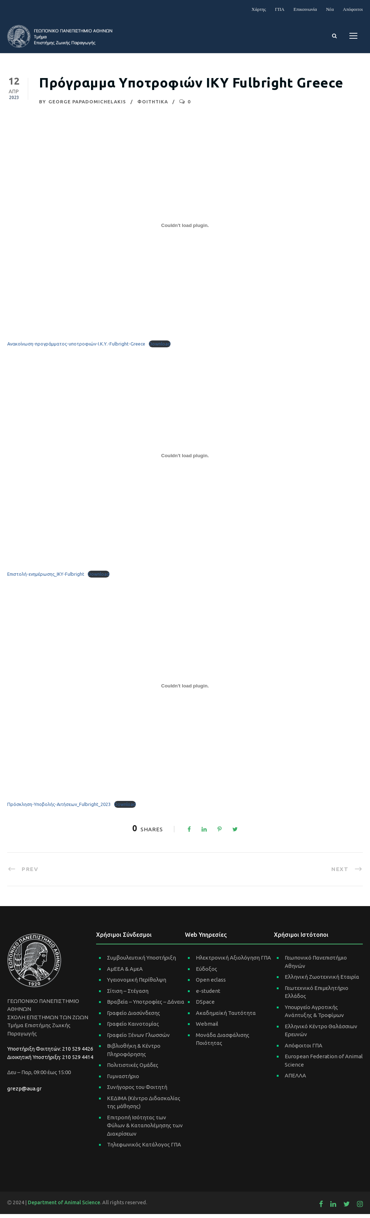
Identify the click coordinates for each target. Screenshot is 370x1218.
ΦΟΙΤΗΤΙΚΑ (152, 105)
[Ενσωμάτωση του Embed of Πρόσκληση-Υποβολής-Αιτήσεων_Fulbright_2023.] (185, 690)
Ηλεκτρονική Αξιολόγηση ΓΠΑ (233, 961)
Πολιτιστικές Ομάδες (132, 1069)
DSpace (205, 1006)
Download (160, 347)
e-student (208, 994)
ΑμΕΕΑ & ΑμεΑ (125, 972)
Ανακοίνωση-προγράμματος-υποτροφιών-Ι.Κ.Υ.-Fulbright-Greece (76, 347)
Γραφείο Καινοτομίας (133, 1028)
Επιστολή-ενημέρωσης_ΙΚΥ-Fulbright (45, 577)
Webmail (207, 1028)
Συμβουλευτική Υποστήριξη (141, 961)
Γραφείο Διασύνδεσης (133, 1016)
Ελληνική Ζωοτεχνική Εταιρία (322, 981)
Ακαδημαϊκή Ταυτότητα (226, 1016)
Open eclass (211, 984)
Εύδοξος (206, 972)
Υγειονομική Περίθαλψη (136, 984)
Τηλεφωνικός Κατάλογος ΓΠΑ (144, 1148)
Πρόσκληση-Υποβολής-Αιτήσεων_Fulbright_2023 (59, 808)
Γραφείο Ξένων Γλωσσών (138, 1038)
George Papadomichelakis (87, 105)
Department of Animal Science (64, 1206)
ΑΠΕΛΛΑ (295, 1079)
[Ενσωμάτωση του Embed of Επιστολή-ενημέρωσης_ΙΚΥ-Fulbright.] (185, 459)
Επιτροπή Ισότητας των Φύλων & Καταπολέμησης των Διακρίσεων (145, 1129)
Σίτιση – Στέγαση (128, 994)
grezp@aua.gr (24, 1092)
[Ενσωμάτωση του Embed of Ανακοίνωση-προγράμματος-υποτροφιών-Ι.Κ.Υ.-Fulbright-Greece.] (185, 229)
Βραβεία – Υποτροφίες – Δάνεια (145, 1006)
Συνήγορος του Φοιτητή (137, 1091)
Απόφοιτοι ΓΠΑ (303, 1049)
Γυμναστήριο (123, 1080)
